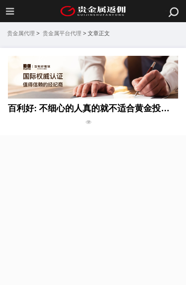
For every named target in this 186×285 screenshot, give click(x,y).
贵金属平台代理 (62, 33)
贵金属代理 (21, 33)
